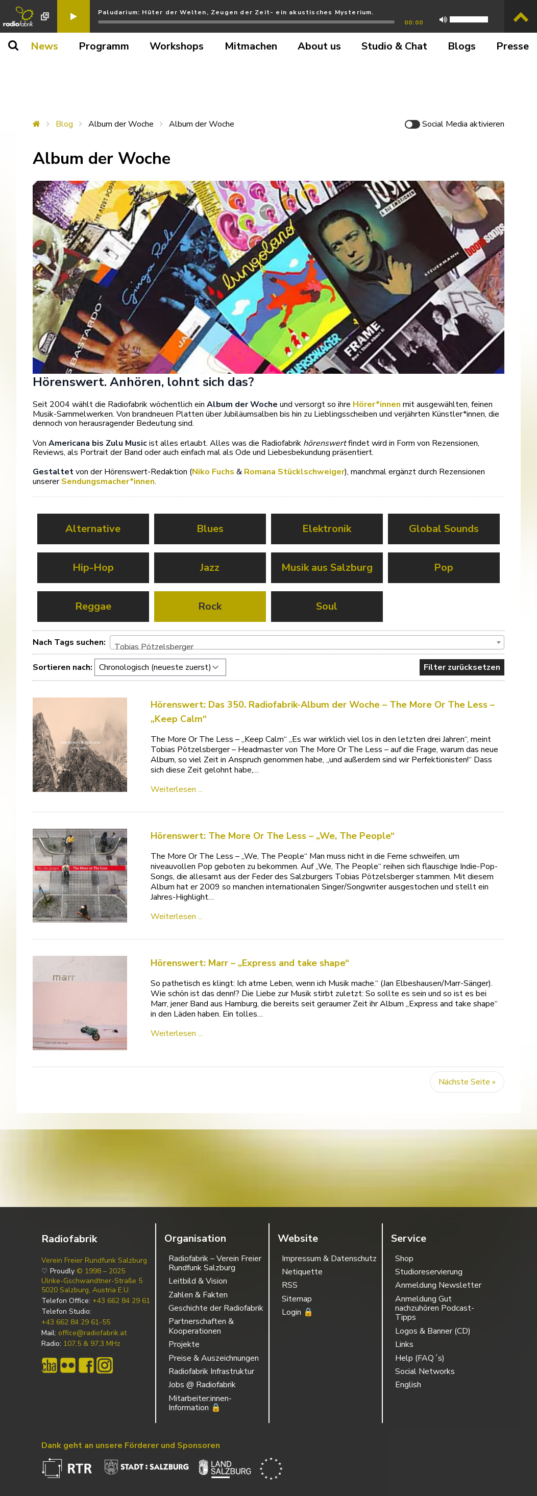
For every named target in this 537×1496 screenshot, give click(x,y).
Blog (64, 124)
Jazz (209, 567)
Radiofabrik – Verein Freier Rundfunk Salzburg (214, 1263)
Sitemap (297, 1299)
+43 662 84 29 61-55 (75, 1322)
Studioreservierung (428, 1271)
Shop (404, 1258)
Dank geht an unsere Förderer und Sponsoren (130, 1445)
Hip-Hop (93, 567)
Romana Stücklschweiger (294, 471)
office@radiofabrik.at (92, 1333)
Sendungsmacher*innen (108, 481)
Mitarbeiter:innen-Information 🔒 (200, 1403)
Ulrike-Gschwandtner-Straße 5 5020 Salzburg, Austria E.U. (91, 1285)
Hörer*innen (377, 404)
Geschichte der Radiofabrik (215, 1308)
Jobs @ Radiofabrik (202, 1384)
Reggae (93, 606)
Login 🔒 (297, 1312)
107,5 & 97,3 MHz (91, 1343)
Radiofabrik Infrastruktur (211, 1371)
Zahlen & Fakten (198, 1294)
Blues (210, 529)
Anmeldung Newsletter (438, 1285)
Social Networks (425, 1371)
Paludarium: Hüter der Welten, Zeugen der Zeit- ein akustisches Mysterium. (236, 12)
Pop (443, 567)
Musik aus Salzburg (327, 567)
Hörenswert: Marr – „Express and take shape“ (250, 963)
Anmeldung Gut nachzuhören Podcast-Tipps (434, 1308)
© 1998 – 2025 (101, 1271)
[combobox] (307, 642)
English (408, 1384)
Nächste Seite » (467, 1082)
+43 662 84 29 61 (121, 1301)
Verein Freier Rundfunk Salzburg (94, 1260)
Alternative (92, 529)
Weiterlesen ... (177, 789)
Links (404, 1344)
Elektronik (326, 529)
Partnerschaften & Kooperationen (201, 1326)
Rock (210, 606)
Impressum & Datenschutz (329, 1258)
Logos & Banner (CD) (433, 1331)
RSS (290, 1285)
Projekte (184, 1344)
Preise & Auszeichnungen (213, 1358)
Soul (326, 606)
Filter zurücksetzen (462, 667)
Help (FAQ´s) (420, 1358)
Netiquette (302, 1271)
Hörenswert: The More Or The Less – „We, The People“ (273, 836)
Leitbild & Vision (197, 1281)
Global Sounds (444, 529)
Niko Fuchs (213, 471)
